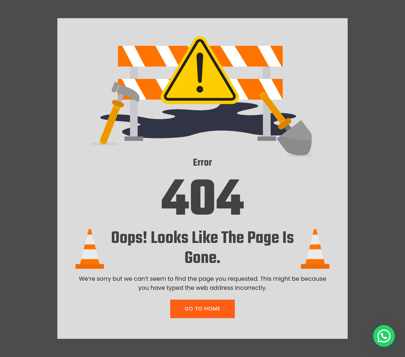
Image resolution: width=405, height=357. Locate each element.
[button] (384, 336)
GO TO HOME (202, 308)
